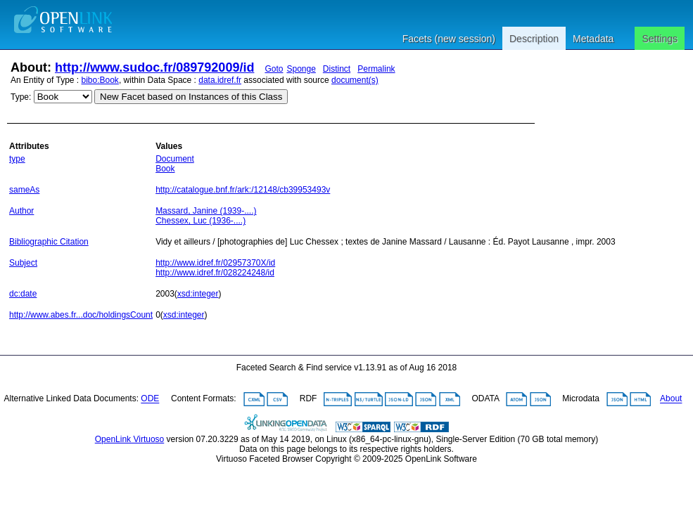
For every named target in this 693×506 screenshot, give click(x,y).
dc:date (23, 294)
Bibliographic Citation (49, 242)
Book (164, 169)
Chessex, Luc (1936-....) (200, 221)
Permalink (376, 69)
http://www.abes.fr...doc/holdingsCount (81, 315)
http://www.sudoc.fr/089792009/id (154, 67)
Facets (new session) (448, 38)
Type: (21, 97)
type (17, 159)
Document (174, 159)
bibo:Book (100, 80)
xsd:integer (198, 294)
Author (21, 211)
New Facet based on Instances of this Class (191, 96)
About (671, 399)
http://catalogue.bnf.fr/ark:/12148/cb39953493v (242, 190)
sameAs (24, 190)
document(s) (355, 80)
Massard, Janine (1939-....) (205, 211)
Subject (23, 263)
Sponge (300, 69)
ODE (150, 399)
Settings (660, 38)
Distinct (336, 69)
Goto (274, 69)
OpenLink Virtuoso (130, 439)
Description (534, 38)
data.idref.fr (219, 80)
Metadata (593, 38)
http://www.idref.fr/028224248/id (214, 273)
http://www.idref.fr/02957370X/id (215, 263)
